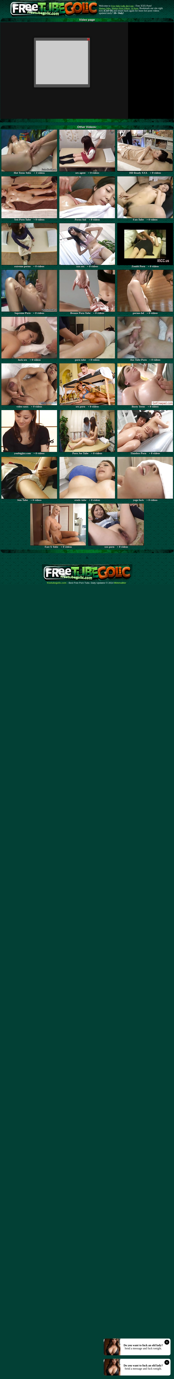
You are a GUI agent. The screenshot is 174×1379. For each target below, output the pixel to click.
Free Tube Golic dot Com (122, 6)
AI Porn (134, 8)
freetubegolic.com (56, 583)
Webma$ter (120, 583)
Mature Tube (104, 8)
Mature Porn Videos (121, 8)
